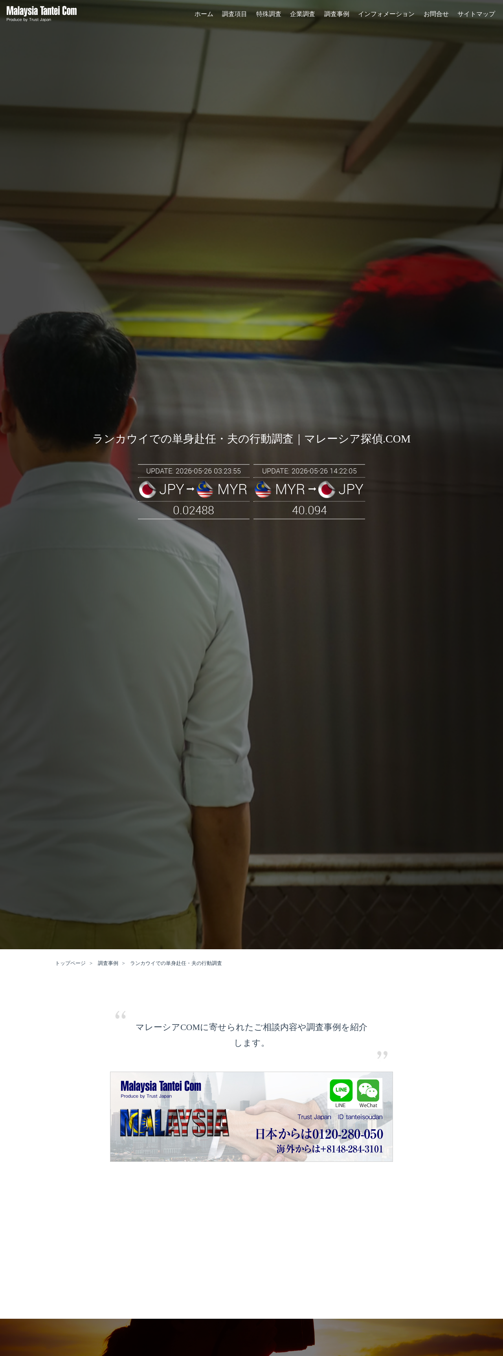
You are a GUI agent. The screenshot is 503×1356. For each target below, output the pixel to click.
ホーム (204, 15)
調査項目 (234, 15)
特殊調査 (268, 15)
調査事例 (336, 15)
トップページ (70, 963)
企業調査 (302, 15)
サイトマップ (476, 15)
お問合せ (436, 15)
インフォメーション (386, 15)
